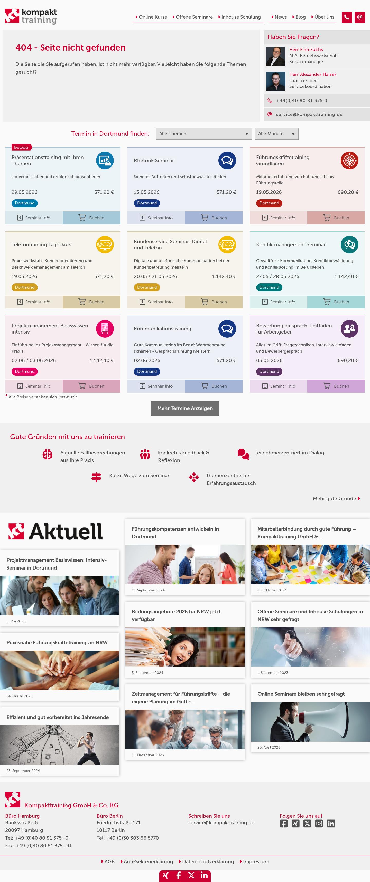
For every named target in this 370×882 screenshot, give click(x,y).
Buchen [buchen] (91, 217)
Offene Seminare (192, 17)
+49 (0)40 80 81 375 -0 (41, 838)
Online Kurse (151, 17)
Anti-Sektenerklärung (146, 861)
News (279, 17)
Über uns (322, 17)
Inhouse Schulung (239, 17)
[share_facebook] (178, 876)
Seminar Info (33, 217)
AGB (108, 861)
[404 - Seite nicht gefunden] (347, 17)
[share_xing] (165, 876)
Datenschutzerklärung (206, 861)
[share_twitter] (191, 876)
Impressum (254, 861)
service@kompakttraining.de (221, 822)
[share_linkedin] (204, 876)
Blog (299, 17)
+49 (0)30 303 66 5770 (132, 838)
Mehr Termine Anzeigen (185, 408)
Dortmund (24, 203)
